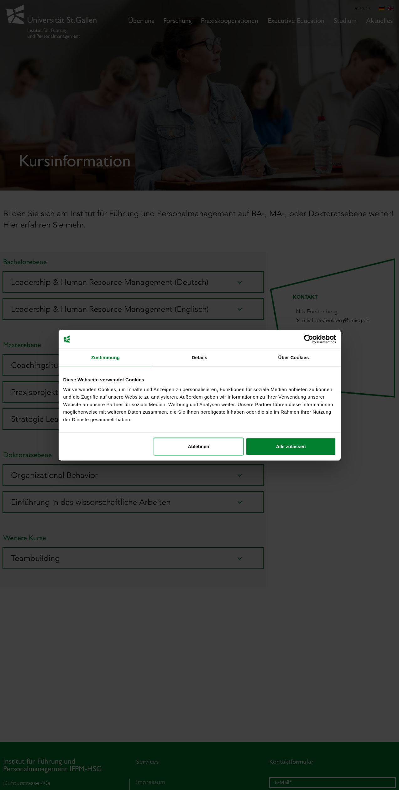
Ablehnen (198, 446)
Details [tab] (199, 357)
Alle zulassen (291, 446)
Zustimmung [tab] (105, 357)
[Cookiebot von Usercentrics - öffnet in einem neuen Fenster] (308, 339)
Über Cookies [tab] (293, 357)
